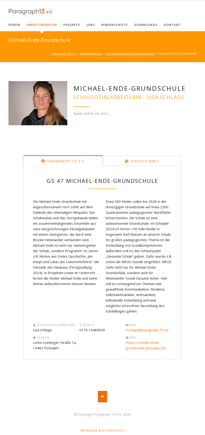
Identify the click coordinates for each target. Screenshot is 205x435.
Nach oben (102, 396)
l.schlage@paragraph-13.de (147, 330)
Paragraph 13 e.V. (65, 161)
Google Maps (144, 161)
